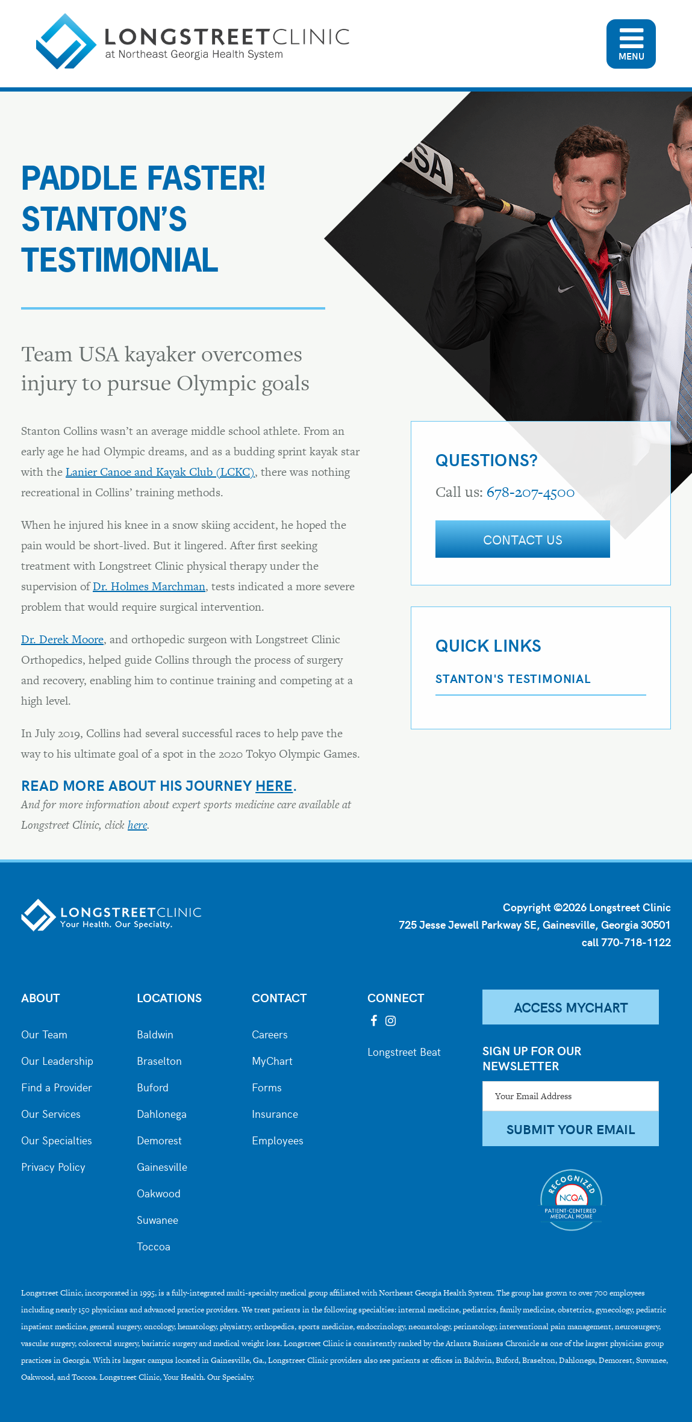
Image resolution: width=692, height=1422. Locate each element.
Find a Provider (56, 1086)
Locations (169, 997)
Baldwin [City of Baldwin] (155, 1033)
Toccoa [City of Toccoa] (153, 1245)
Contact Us (523, 539)
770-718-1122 (636, 941)
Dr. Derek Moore (62, 639)
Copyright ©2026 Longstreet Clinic (587, 906)
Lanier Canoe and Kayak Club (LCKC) (160, 472)
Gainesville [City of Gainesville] (162, 1165)
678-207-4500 (531, 491)
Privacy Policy (53, 1165)
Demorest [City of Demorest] (159, 1139)
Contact (279, 997)
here (274, 785)
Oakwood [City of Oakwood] (159, 1192)
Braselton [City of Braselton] (159, 1059)
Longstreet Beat (404, 1050)
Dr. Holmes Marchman (149, 586)
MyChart (272, 1059)
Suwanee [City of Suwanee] (157, 1218)
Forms (267, 1086)
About (40, 997)
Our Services (51, 1112)
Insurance (275, 1112)
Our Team (44, 1033)
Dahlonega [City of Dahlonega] (162, 1112)
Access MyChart (571, 1007)
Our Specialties (56, 1139)
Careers (270, 1033)
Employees (278, 1139)
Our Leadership (57, 1059)
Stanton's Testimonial (513, 678)
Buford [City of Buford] (153, 1086)
